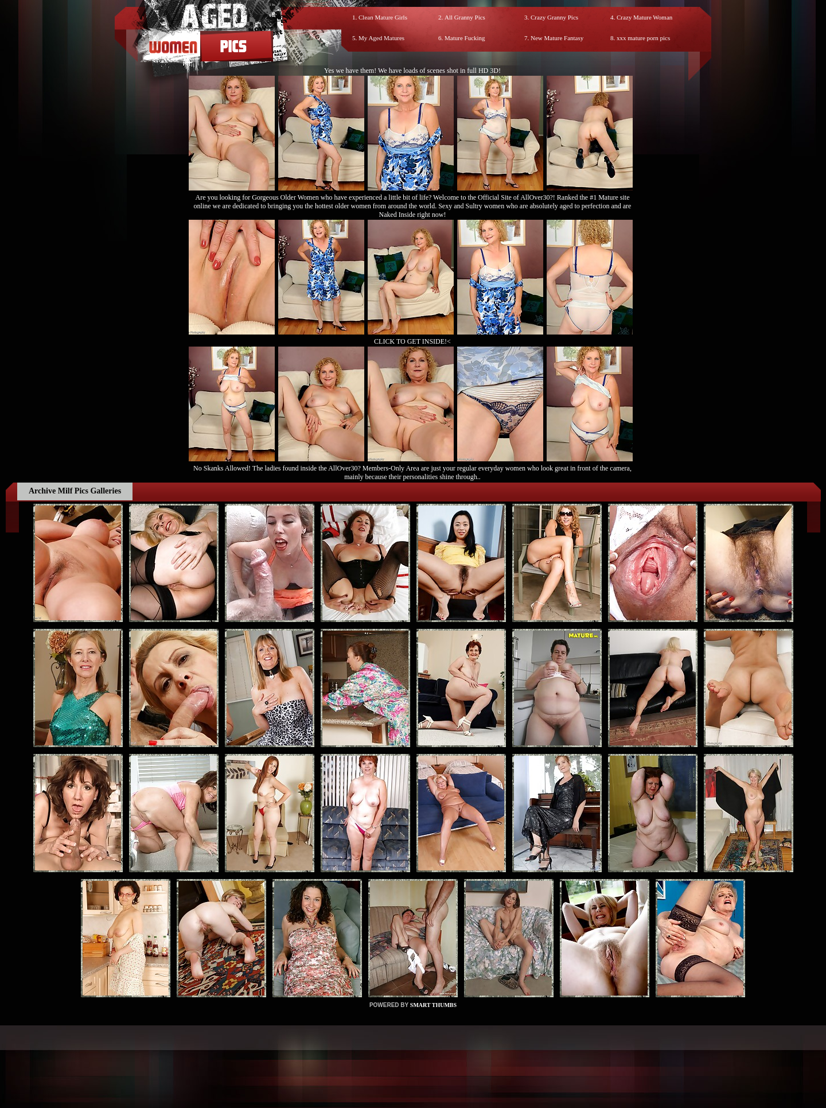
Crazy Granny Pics (554, 17)
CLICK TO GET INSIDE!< (412, 341)
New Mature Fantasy (557, 37)
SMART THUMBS (433, 1005)
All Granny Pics (465, 17)
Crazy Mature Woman (644, 17)
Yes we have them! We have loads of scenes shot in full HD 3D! (412, 71)
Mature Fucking (465, 37)
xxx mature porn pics (643, 37)
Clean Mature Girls (383, 17)
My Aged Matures (381, 37)
